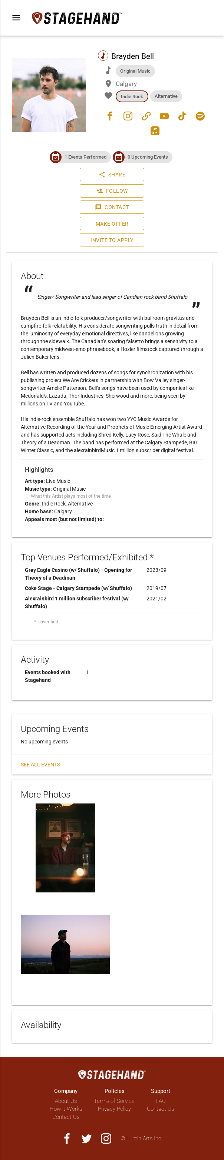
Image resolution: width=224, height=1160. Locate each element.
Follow (112, 191)
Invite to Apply (112, 240)
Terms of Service (114, 1101)
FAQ (161, 1101)
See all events (40, 765)
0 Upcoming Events (148, 157)
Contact (112, 207)
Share (112, 174)
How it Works (66, 1109)
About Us (66, 1101)
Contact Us (65, 1117)
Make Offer (112, 224)
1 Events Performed (85, 157)
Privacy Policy (114, 1109)
